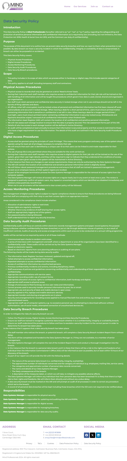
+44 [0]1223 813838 (52, 432)
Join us (94, 6)
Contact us (107, 6)
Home (67, 6)
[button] (80, 6)
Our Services (80, 6)
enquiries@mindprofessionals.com (60, 438)
